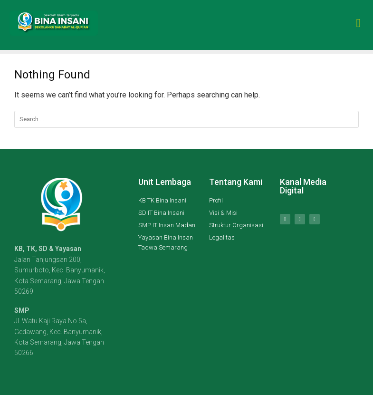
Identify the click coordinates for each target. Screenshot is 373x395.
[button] (358, 20)
